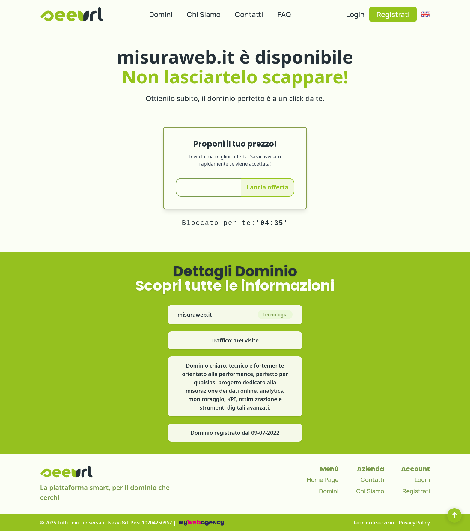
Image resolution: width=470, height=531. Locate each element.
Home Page (322, 480)
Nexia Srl (118, 522)
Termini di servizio (373, 522)
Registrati (392, 14)
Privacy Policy (414, 522)
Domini (161, 14)
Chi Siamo (204, 14)
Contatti (249, 14)
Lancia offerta (267, 187)
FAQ (284, 14)
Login (355, 14)
